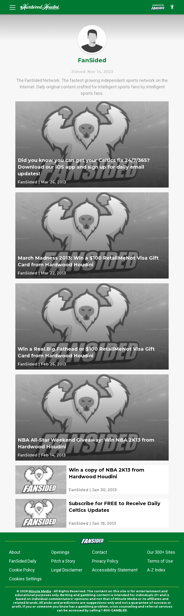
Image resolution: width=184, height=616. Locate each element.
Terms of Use (160, 561)
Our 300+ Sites (161, 552)
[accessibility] (172, 7)
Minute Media (40, 591)
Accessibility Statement (115, 569)
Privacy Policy (105, 561)
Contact (99, 552)
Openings (60, 552)
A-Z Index (156, 569)
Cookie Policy (22, 569)
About (14, 552)
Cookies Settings (25, 578)
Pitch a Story (63, 561)
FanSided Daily (22, 561)
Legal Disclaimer (66, 569)
